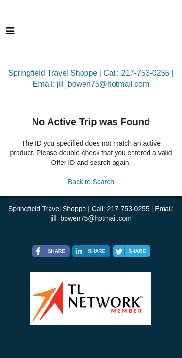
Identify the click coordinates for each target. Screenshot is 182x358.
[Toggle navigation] (10, 33)
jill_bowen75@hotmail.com (103, 84)
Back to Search (91, 182)
